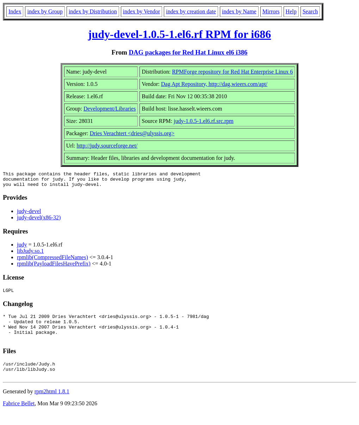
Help (291, 11)
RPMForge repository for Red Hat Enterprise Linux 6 (232, 72)
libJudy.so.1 (30, 254)
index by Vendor (141, 11)
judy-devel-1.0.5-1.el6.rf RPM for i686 (179, 34)
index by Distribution (93, 11)
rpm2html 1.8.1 (52, 404)
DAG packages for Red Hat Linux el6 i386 (188, 52)
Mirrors (271, 11)
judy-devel (29, 214)
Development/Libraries (109, 109)
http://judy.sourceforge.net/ (106, 146)
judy (22, 248)
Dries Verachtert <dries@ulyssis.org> (132, 133)
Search (310, 11)
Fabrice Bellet (19, 416)
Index (14, 11)
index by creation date (191, 11)
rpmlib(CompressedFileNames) (52, 260)
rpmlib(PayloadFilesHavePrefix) (54, 267)
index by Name (239, 11)
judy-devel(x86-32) (39, 221)
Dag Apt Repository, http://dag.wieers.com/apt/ (214, 84)
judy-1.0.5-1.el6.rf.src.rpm (204, 121)
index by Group (44, 11)
